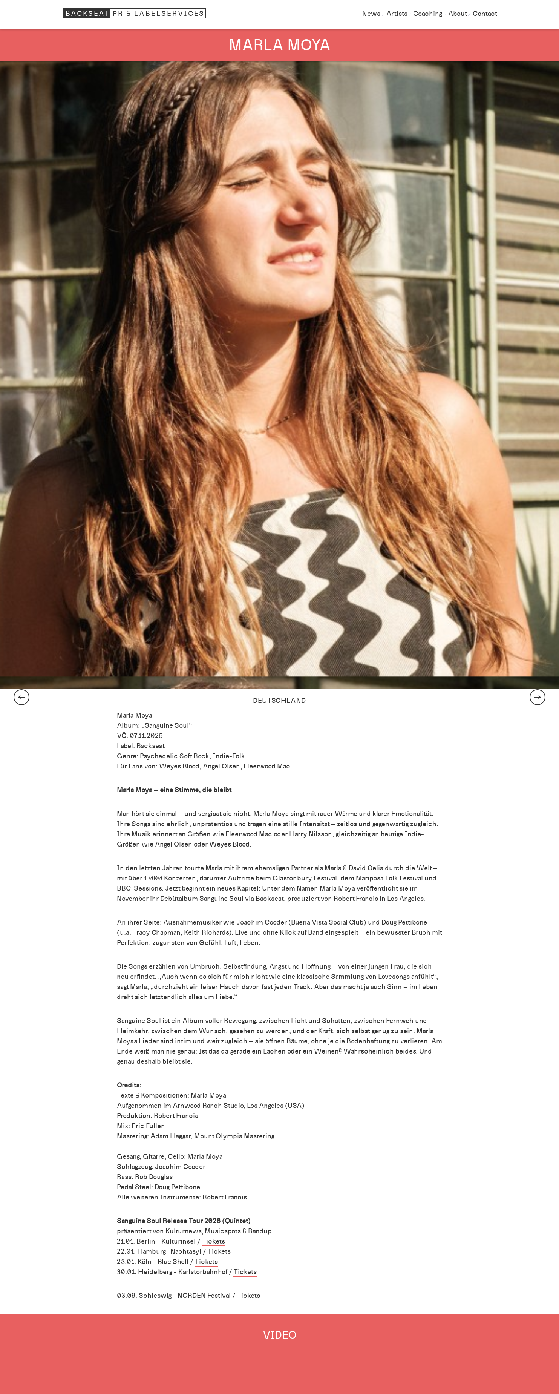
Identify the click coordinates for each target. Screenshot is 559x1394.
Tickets (213, 1241)
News (371, 13)
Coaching (427, 13)
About (457, 13)
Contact (485, 13)
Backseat (136, 13)
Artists (396, 13)
